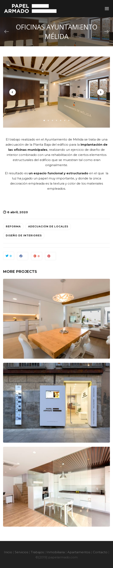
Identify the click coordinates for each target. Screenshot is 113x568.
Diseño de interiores (24, 235)
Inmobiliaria (55, 552)
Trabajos (37, 552)
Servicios (21, 552)
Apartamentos (78, 552)
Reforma (13, 226)
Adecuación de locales (48, 226)
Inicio (8, 552)
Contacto (100, 552)
